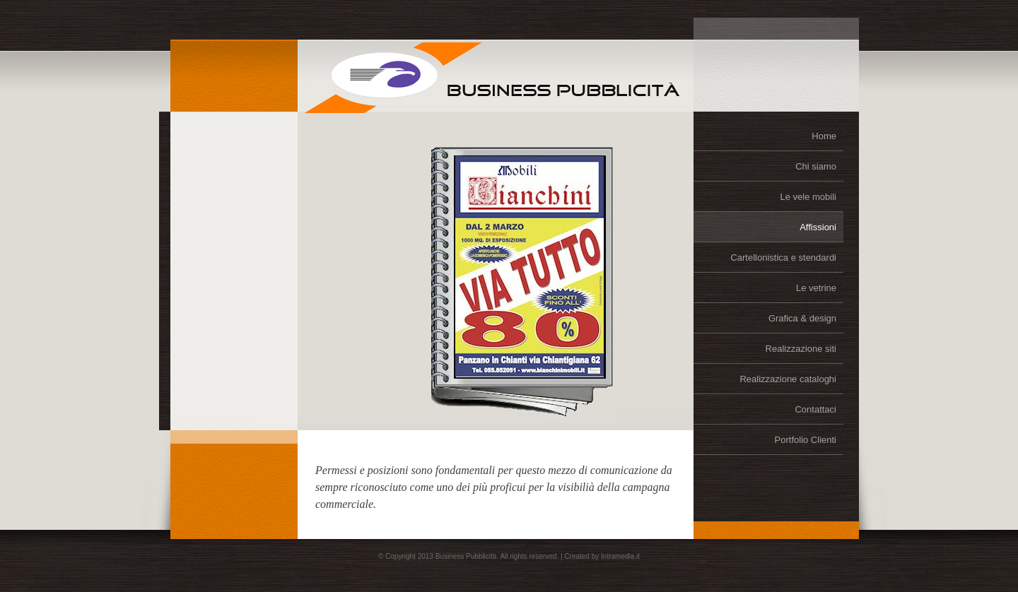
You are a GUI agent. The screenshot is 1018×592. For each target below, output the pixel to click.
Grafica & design (802, 318)
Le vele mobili (808, 196)
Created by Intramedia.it (602, 556)
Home (824, 136)
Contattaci (815, 409)
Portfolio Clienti (805, 439)
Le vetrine (816, 288)
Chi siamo (815, 166)
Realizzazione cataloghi (787, 379)
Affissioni (818, 227)
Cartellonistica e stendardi (783, 257)
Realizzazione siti (801, 348)
